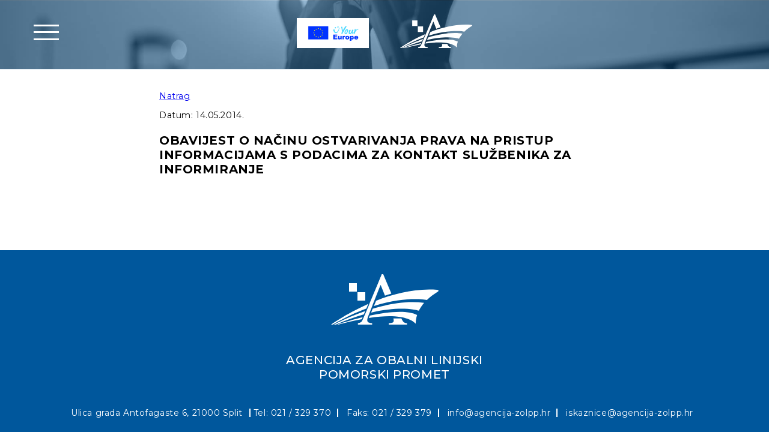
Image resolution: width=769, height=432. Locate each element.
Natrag (174, 96)
